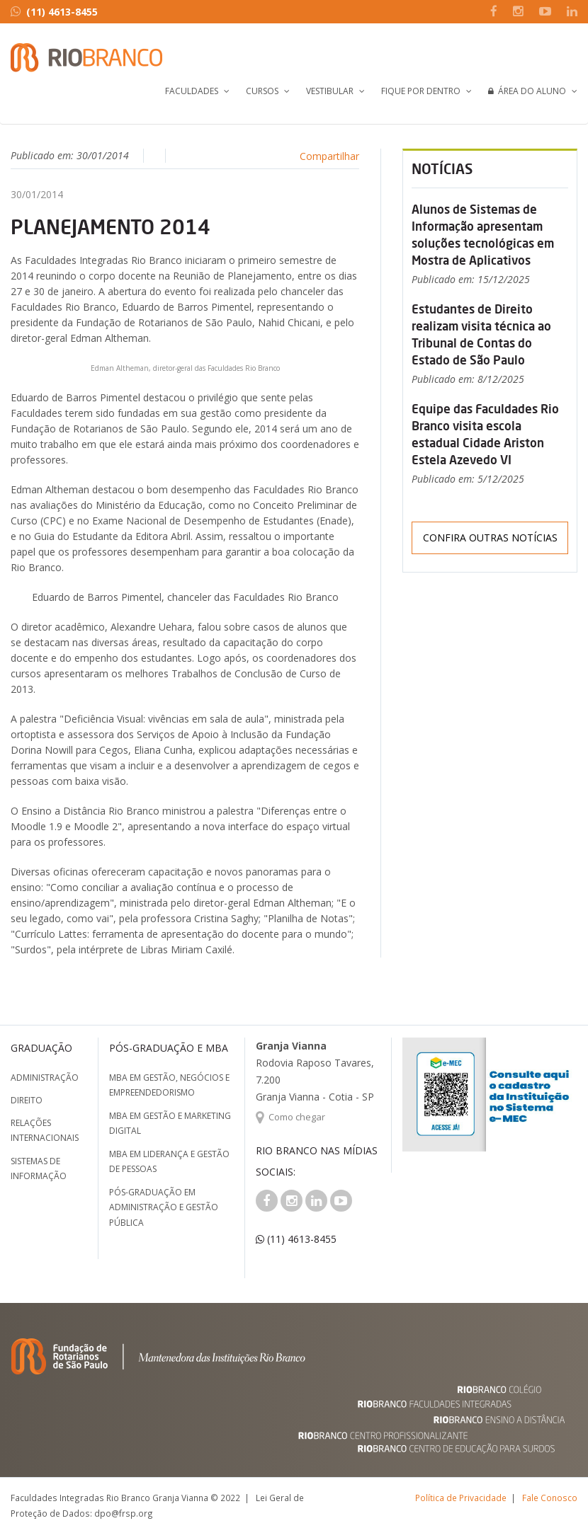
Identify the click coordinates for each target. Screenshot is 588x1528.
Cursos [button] (262, 91)
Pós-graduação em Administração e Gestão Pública (163, 1207)
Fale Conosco (549, 1497)
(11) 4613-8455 (54, 11)
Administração (45, 1078)
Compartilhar (329, 156)
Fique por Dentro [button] (420, 91)
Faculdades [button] (191, 91)
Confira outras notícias (490, 537)
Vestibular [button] (330, 91)
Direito (27, 1100)
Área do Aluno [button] (527, 91)
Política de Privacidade (461, 1497)
